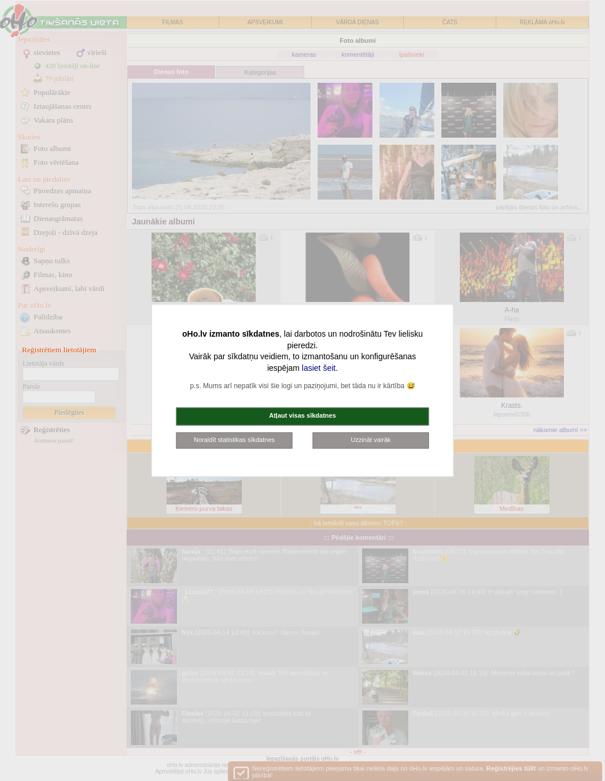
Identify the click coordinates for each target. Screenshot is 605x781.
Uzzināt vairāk (370, 439)
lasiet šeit (318, 368)
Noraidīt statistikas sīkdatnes (234, 439)
